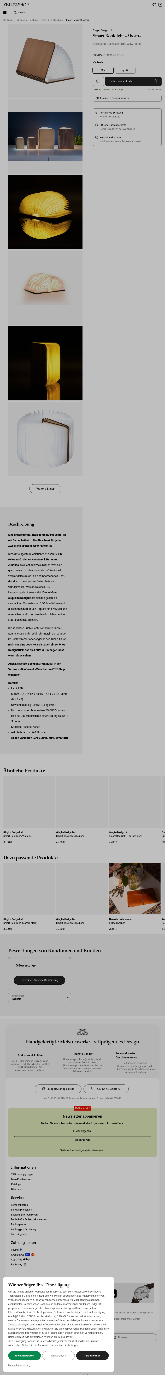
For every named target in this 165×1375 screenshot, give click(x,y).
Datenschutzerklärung (19, 1365)
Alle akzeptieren (24, 1355)
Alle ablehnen (93, 1355)
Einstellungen (58, 1355)
